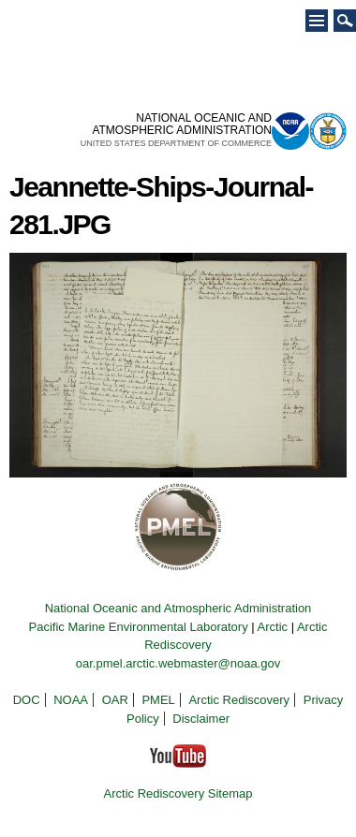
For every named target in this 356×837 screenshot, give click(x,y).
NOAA (70, 700)
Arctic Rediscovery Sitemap (178, 793)
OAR (115, 700)
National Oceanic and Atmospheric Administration (178, 608)
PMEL (157, 700)
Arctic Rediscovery (238, 700)
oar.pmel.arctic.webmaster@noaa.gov (178, 663)
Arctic (273, 627)
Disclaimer (201, 719)
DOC (26, 700)
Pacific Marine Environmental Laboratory (138, 627)
